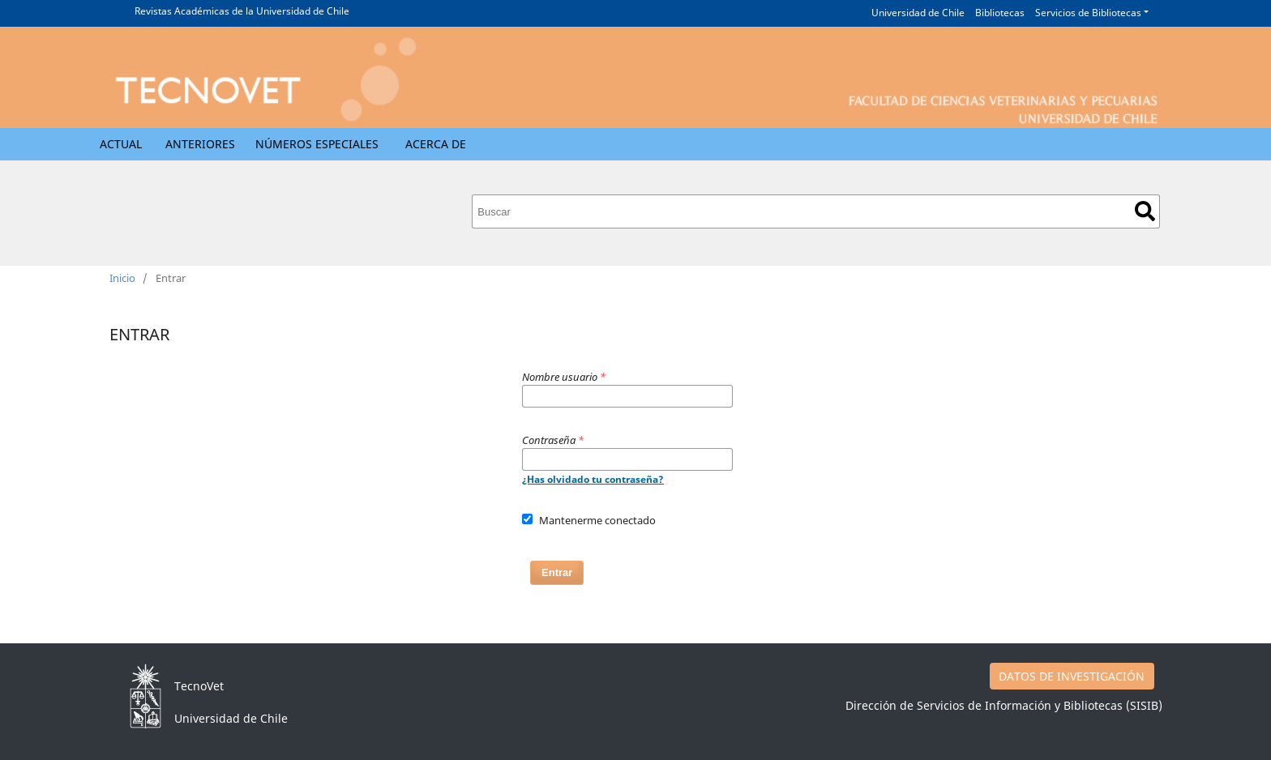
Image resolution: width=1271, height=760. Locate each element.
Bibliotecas (1000, 12)
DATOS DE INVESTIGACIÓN (1072, 676)
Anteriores (200, 144)
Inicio (122, 278)
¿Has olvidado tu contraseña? (593, 479)
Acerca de (435, 144)
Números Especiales (317, 144)
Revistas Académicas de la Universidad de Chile (242, 11)
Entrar (556, 572)
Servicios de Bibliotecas (1088, 12)
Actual (121, 144)
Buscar (1145, 211)
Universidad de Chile (918, 12)
